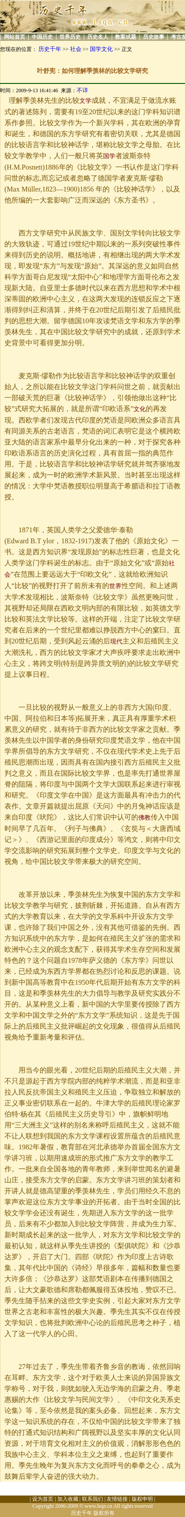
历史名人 (97, 37)
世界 (115, 586)
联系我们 (92, 1499)
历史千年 (49, 49)
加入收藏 (67, 1499)
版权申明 (142, 1499)
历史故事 (153, 37)
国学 (109, 156)
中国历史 (42, 37)
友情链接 (117, 1499)
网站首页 (14, 37)
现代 (116, 641)
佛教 (144, 817)
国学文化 (101, 49)
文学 (85, 101)
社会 (75, 49)
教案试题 (125, 37)
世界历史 (70, 37)
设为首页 (42, 1499)
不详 (82, 90)
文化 (139, 409)
